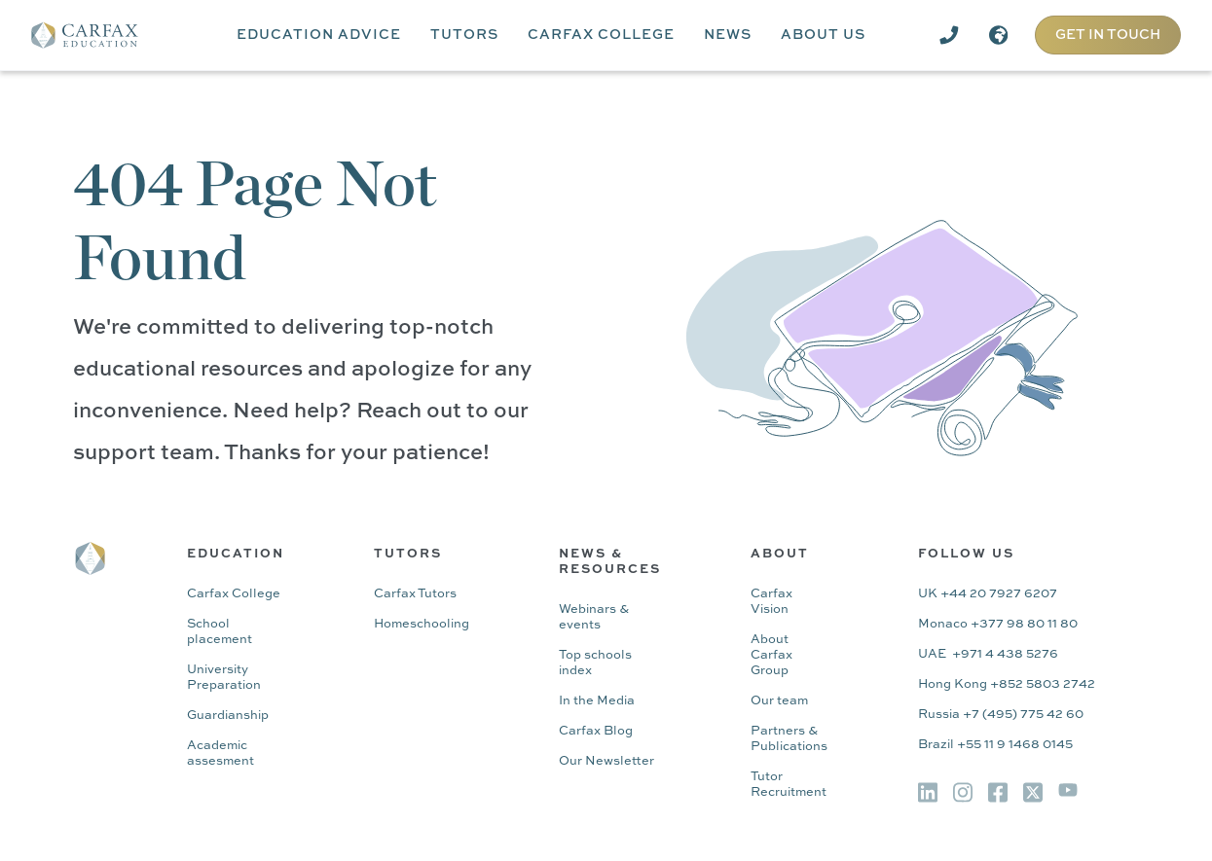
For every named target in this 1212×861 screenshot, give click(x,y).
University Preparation (224, 678)
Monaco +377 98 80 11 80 (998, 624)
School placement (219, 632)
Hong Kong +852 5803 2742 (1006, 684)
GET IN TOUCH (1107, 35)
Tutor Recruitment (788, 785)
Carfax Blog (596, 731)
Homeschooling (421, 624)
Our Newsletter (606, 761)
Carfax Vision (771, 602)
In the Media (597, 701)
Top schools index (595, 663)
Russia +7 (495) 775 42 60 (1000, 714)
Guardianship (228, 715)
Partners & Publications (789, 739)
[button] (319, 35)
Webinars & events (594, 617)
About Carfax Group (771, 655)
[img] (927, 792)
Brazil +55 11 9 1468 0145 (995, 744)
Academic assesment (220, 753)
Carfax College (233, 594)
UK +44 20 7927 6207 (987, 594)
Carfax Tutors (415, 594)
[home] (98, 35)
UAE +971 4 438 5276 (988, 654)
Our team (779, 701)
